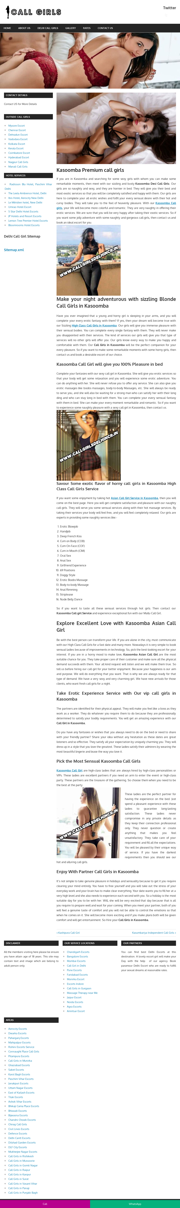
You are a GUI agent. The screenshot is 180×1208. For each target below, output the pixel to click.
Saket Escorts (16, 1069)
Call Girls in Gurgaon (79, 988)
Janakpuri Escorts (18, 1083)
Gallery (70, 28)
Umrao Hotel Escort (19, 207)
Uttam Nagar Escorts (20, 1088)
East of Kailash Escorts (21, 1092)
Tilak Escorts (15, 1097)
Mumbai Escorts (76, 961)
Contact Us (105, 28)
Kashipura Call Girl (69, 932)
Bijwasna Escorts (18, 1115)
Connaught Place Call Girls (23, 1051)
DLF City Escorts (17, 1147)
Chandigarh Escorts (78, 952)
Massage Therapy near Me (82, 993)
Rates (86, 28)
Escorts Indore (75, 984)
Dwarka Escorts (17, 1033)
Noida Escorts (75, 1002)
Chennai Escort (17, 130)
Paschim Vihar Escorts (21, 1079)
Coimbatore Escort (19, 153)
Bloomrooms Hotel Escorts (24, 225)
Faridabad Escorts (77, 974)
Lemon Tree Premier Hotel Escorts (28, 220)
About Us (24, 28)
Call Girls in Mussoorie (21, 1160)
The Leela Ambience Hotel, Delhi (27, 193)
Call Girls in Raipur (19, 1170)
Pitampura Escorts (18, 1056)
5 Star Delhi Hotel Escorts (23, 211)
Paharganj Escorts (18, 1038)
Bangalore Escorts (77, 956)
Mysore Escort (16, 125)
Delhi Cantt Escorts (19, 1138)
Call (45, 1204)
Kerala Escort (15, 148)
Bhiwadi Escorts (17, 1110)
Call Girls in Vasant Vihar (22, 1183)
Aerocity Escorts (17, 1028)
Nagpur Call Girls (18, 162)
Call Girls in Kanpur (19, 1174)
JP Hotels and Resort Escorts (24, 216)
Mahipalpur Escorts (19, 1042)
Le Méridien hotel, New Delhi (25, 202)
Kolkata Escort (16, 143)
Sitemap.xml (14, 250)
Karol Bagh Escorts (19, 1074)
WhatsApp (135, 1204)
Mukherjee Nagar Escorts (22, 1151)
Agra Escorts (74, 1006)
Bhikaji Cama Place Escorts (23, 1106)
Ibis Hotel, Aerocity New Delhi (25, 198)
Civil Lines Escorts (18, 1129)
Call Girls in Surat (18, 1179)
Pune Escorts (74, 970)
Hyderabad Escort (18, 157)
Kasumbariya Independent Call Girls (153, 932)
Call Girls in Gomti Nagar (23, 1165)
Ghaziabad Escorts (19, 1065)
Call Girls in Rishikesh (21, 1156)
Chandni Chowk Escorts (22, 1119)
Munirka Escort (75, 979)
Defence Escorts (17, 1133)
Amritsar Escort (76, 1011)
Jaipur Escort (74, 997)
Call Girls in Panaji (18, 1188)
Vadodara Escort (17, 139)
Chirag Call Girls (17, 1124)
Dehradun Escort (18, 134)
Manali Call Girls (17, 166)
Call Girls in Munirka (20, 1060)
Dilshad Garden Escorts (22, 1142)
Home (7, 28)
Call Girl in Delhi (76, 965)
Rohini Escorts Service (21, 1047)
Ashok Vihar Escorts (19, 1101)
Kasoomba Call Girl (69, 770)
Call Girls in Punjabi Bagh (23, 1192)
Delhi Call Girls (48, 28)
